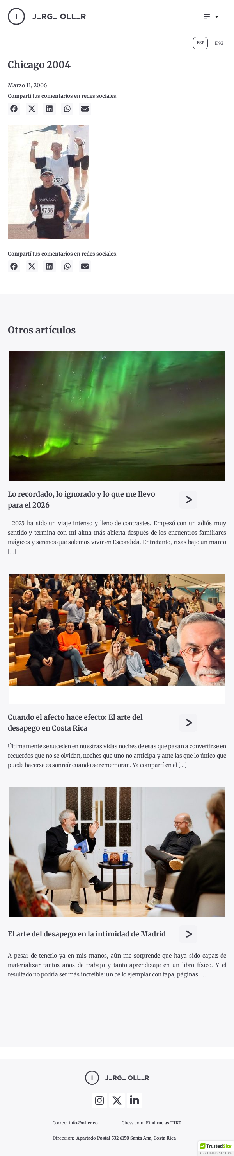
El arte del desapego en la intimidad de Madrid (87, 933)
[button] (14, 109)
